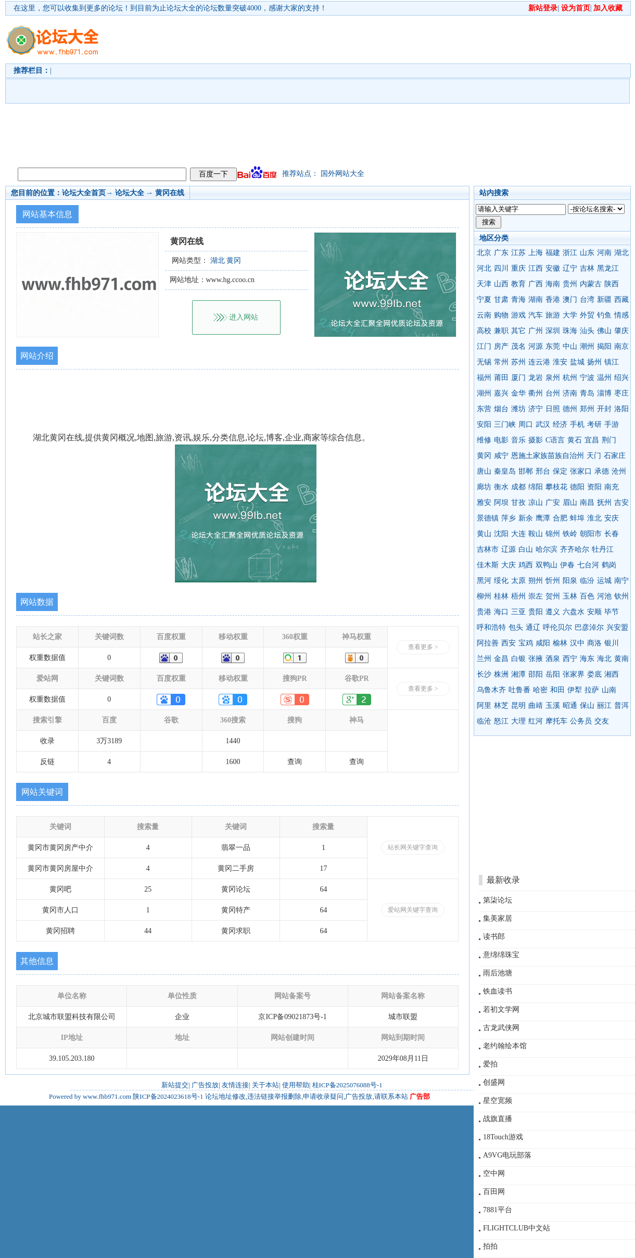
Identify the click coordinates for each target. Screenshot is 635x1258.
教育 (518, 284)
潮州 (587, 346)
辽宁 (570, 268)
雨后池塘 (497, 973)
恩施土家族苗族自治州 (547, 456)
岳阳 (552, 674)
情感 (621, 315)
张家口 (581, 471)
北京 (484, 253)
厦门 (518, 378)
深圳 (552, 331)
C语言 (555, 440)
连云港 (539, 362)
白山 (525, 549)
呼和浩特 (491, 627)
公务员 (581, 721)
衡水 (501, 487)
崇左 (535, 596)
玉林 (570, 596)
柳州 (484, 596)
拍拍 (490, 1246)
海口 (501, 612)
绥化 (501, 580)
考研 (594, 424)
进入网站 (243, 317)
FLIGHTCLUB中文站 (516, 1228)
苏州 (518, 362)
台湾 (587, 299)
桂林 (501, 596)
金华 (518, 393)
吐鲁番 (519, 690)
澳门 (570, 299)
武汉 (543, 424)
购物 (501, 315)
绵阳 (535, 487)
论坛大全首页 (84, 193)
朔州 (535, 580)
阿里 (484, 705)
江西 (535, 268)
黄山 (484, 534)
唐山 (484, 471)
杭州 (570, 378)
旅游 (552, 315)
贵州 (570, 284)
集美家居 (497, 918)
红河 (535, 721)
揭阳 (604, 346)
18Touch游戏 (503, 1137)
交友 (601, 721)
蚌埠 (577, 518)
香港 (552, 299)
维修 (484, 440)
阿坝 (501, 502)
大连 (518, 534)
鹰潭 (543, 518)
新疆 (604, 299)
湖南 (535, 299)
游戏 (518, 315)
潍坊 (518, 409)
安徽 (552, 268)
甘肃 (501, 299)
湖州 (484, 393)
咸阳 (543, 643)
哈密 (540, 690)
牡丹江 (603, 549)
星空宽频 (497, 1100)
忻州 (552, 580)
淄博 (604, 393)
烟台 (501, 409)
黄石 (574, 440)
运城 (604, 580)
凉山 (535, 502)
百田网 (494, 1192)
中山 (570, 346)
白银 (518, 659)
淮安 (560, 362)
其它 (518, 331)
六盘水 (574, 612)
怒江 (501, 721)
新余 (525, 518)
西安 (508, 643)
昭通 (570, 705)
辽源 (508, 549)
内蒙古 (591, 284)
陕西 (611, 284)
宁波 (587, 378)
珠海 (570, 331)
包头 (516, 627)
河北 (484, 268)
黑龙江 (608, 268)
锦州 (552, 534)
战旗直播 (497, 1119)
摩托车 (556, 721)
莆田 (501, 378)
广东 (501, 253)
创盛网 (494, 1082)
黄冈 (484, 456)
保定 (560, 471)
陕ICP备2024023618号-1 (168, 1096)
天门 (594, 456)
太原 (518, 580)
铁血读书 (497, 991)
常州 (501, 362)
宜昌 (592, 440)
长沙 (484, 674)
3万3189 (109, 741)
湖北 (621, 253)
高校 (484, 331)
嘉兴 (501, 393)
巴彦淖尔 (589, 627)
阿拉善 (488, 643)
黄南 (621, 659)
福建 (552, 253)
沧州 (619, 471)
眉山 (570, 502)
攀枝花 (556, 487)
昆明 (518, 705)
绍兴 (621, 378)
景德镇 (488, 518)
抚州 (604, 502)
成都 (518, 487)
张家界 (574, 674)
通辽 (533, 627)
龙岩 (535, 378)
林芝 (501, 705)
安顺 (594, 612)
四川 (501, 268)
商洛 (594, 643)
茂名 (518, 346)
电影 (501, 440)
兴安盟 (617, 627)
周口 (525, 424)
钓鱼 (604, 315)
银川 (611, 643)
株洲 (501, 674)
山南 (609, 690)
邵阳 (535, 674)
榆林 (560, 643)
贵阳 (535, 612)
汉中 (577, 643)
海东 (587, 659)
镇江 (611, 362)
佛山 (604, 331)
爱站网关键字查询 (413, 909)
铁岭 (570, 534)
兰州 (484, 659)
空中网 (494, 1173)
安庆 (611, 518)
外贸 (587, 315)
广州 (535, 331)
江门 (484, 346)
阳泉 (570, 580)
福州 (484, 378)
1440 (233, 741)
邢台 (543, 471)
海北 (604, 659)
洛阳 (621, 409)
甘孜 (518, 502)
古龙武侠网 (501, 1028)
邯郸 (525, 471)
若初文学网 (501, 1009)
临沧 (484, 721)
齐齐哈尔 (574, 549)
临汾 (587, 580)
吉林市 (488, 549)
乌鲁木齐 (491, 690)
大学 (570, 315)
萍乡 (508, 518)
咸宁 (501, 456)
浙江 (570, 253)
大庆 (508, 565)
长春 (611, 534)
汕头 (587, 331)
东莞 (552, 346)
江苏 (518, 253)
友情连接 (235, 1085)
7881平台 (497, 1210)
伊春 (567, 565)
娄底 (594, 674)
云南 (484, 315)
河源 (535, 346)
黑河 (484, 580)
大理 (518, 721)
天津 (484, 284)
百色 (587, 596)
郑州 (587, 409)
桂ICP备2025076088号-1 (347, 1085)
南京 (621, 346)
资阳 (594, 487)
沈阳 (501, 534)
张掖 (535, 659)
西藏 (621, 299)
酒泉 (552, 659)
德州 (570, 409)
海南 (552, 284)
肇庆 (621, 331)
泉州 (552, 378)
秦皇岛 (505, 471)
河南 (604, 253)
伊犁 (574, 690)
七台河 (588, 565)
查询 (294, 762)
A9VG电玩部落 (507, 1155)
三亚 (518, 612)
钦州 (621, 596)
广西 (535, 284)
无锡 (484, 362)
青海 (518, 299)
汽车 (535, 315)
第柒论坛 (497, 900)
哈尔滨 (546, 549)
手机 (577, 424)
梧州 (518, 596)
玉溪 (552, 705)
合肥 (560, 518)
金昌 (501, 659)
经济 (560, 424)
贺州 (552, 596)
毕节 (611, 612)
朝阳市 (591, 534)
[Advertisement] (329, 89)
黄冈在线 (169, 193)
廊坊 (484, 487)
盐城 (577, 362)
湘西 (611, 674)
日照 (552, 409)
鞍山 (535, 534)
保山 (587, 705)
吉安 (621, 502)
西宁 (570, 659)
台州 (552, 393)
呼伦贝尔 (557, 627)
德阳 (577, 487)
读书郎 (494, 937)
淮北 (594, 518)
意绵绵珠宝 (501, 955)
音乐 (518, 440)
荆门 (609, 440)
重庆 (518, 268)
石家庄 (615, 456)
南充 (611, 487)
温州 (604, 378)
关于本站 (265, 1085)
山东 (587, 253)
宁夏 (484, 299)
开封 (604, 409)
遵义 (552, 612)
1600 (233, 762)
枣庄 (621, 393)
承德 (601, 471)
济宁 (535, 409)
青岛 (587, 393)
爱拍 (490, 1064)
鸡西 (525, 565)
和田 (557, 690)
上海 (535, 253)
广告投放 (205, 1085)
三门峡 (505, 424)
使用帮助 (295, 1085)
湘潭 (518, 674)
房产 (501, 346)
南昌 (587, 502)
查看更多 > (423, 647)
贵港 (484, 612)
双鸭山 (546, 565)
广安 (552, 502)
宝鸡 (525, 643)
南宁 (621, 580)
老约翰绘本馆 (505, 1046)
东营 (484, 409)
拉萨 (592, 690)
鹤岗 (609, 565)
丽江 (604, 705)
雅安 (484, 502)
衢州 (535, 393)
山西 (501, 284)
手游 (611, 424)
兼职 (501, 331)
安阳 (484, 424)
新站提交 (174, 1085)
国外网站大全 (342, 173)
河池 (604, 596)
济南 (570, 393)
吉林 (587, 268)
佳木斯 (488, 565)
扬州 (594, 362)
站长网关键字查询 (413, 847)
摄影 (535, 440)
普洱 (621, 705)
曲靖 (535, 705)
